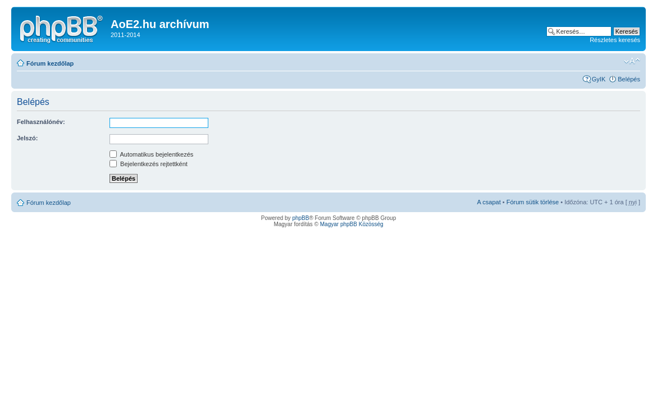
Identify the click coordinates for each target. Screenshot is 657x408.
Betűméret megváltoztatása (632, 61)
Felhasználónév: (41, 121)
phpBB (300, 218)
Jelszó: (27, 138)
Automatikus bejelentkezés (151, 154)
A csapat (489, 202)
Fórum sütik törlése (533, 202)
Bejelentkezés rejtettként (149, 164)
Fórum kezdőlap (50, 63)
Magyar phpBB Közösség (352, 224)
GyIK (598, 79)
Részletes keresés (615, 39)
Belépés (629, 79)
